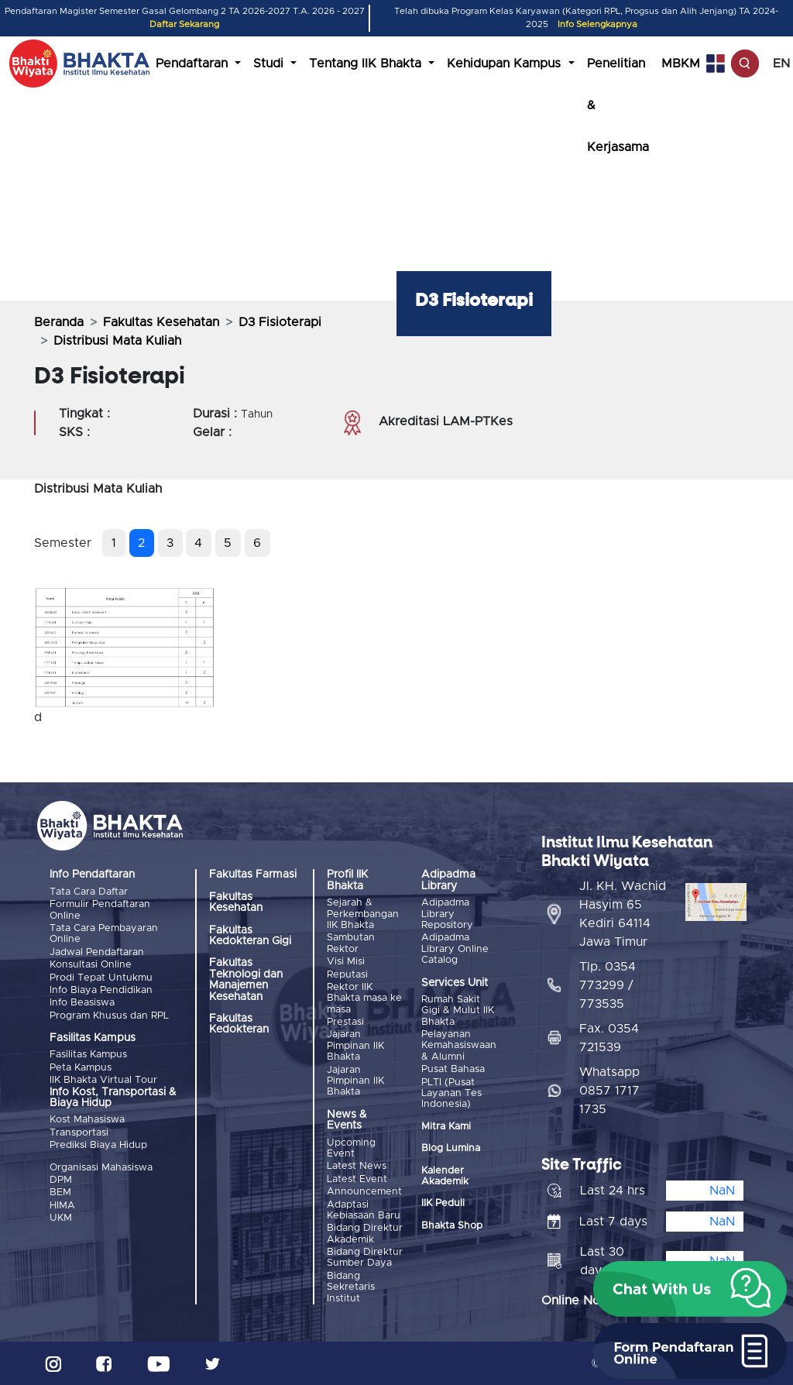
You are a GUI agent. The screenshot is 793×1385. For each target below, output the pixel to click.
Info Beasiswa (82, 1003)
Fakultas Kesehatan (161, 322)
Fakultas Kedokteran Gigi (250, 936)
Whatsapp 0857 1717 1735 (609, 1090)
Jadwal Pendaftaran (97, 952)
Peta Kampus (81, 1068)
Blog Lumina (450, 1148)
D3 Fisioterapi (280, 322)
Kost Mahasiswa (87, 1120)
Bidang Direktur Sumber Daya (365, 1257)
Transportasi (79, 1133)
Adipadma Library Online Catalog (455, 949)
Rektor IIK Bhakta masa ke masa (364, 998)
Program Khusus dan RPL (109, 1016)
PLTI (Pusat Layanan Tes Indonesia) (451, 1093)
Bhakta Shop (451, 1226)
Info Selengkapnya (597, 24)
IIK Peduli (443, 1203)
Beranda (59, 322)
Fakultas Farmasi (253, 874)
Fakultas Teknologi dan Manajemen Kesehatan (246, 979)
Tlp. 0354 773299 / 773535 (607, 985)
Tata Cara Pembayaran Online (104, 933)
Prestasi (345, 1022)
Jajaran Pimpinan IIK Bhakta (355, 1045)
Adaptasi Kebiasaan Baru (363, 1210)
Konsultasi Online (91, 965)
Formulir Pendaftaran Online (100, 909)
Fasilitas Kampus (88, 1055)
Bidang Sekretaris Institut (351, 1287)
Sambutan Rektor (351, 943)
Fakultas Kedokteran (239, 1024)
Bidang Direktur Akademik (365, 1233)
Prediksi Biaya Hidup (98, 1145)
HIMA (62, 1206)
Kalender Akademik (445, 1176)
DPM (61, 1180)
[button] (690, 1289)
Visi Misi (346, 962)
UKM (61, 1218)
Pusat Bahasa (453, 1069)
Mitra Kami (446, 1127)
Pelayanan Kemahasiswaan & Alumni (458, 1045)
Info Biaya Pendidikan (101, 990)
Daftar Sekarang (184, 24)
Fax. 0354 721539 (609, 1037)
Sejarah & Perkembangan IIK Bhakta (363, 914)
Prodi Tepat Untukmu (101, 978)
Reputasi (347, 975)
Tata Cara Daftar (89, 892)
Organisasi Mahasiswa (101, 1168)
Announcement (364, 1192)
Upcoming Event (351, 1148)
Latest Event (357, 1179)
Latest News (356, 1166)
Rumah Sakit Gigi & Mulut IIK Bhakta (457, 1011)
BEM (60, 1192)
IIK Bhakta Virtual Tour (103, 1080)
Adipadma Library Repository (447, 914)
